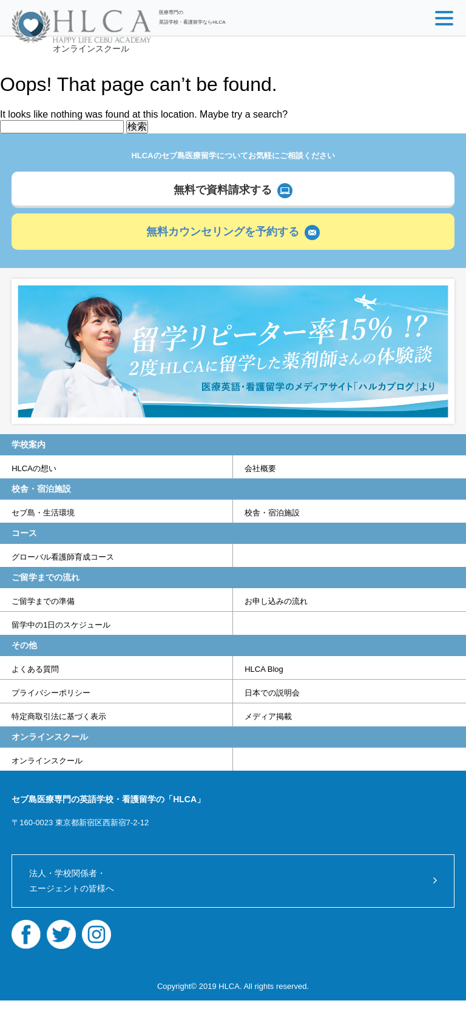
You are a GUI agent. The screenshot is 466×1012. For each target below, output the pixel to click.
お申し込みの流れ (276, 601)
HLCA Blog (264, 669)
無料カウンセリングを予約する (222, 232)
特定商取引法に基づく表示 (59, 716)
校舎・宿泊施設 (272, 512)
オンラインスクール (91, 48)
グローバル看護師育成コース (63, 556)
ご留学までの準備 (43, 601)
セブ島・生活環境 (43, 512)
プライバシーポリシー (51, 692)
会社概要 (260, 468)
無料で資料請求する (223, 190)
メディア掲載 (268, 716)
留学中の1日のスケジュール (61, 624)
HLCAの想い (34, 468)
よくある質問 (35, 669)
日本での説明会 (272, 692)
